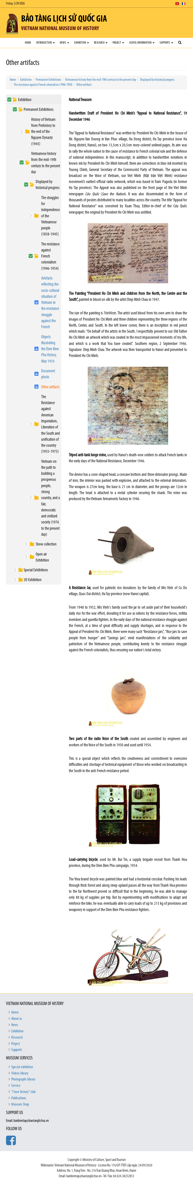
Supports (166, 42)
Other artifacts (84, 85)
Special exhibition (22, 1067)
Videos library (19, 1073)
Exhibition (81, 42)
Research (101, 42)
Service (15, 1086)
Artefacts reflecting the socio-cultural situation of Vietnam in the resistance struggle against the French (50, 302)
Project (118, 42)
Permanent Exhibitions (48, 80)
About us (16, 1019)
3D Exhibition (32, 580)
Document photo (48, 374)
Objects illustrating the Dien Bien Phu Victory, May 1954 (50, 349)
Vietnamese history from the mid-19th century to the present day (100, 80)
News (64, 42)
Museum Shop (20, 1105)
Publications (18, 1098)
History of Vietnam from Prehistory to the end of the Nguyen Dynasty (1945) (43, 132)
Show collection (46, 544)
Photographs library (23, 1079)
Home (28, 42)
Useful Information (142, 42)
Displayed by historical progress (157, 80)
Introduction (45, 42)
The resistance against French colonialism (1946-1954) (43, 85)
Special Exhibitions (36, 570)
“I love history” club (23, 1092)
